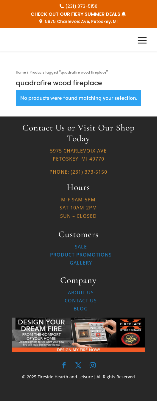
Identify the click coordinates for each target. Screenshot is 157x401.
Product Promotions (81, 254)
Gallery (81, 262)
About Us (81, 292)
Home (21, 72)
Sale (81, 246)
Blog (81, 308)
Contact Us (81, 300)
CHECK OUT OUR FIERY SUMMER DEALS (75, 14)
